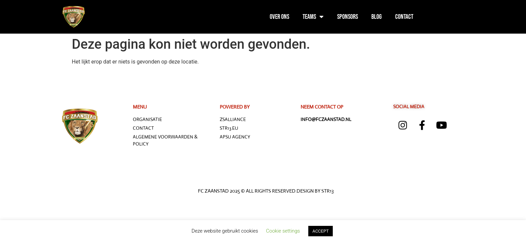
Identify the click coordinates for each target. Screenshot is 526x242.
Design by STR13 (315, 191)
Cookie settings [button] (283, 231)
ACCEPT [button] (320, 231)
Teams (313, 17)
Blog (376, 17)
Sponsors (347, 17)
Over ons (279, 17)
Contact (404, 17)
